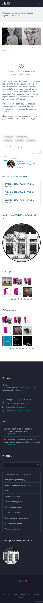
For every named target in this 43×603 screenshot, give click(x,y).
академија (8, 137)
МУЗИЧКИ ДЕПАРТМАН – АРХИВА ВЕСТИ (19, 201)
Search (38, 464)
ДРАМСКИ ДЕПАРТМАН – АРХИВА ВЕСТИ (19, 185)
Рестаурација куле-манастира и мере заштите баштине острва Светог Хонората (22, 440)
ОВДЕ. (33, 119)
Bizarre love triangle (13, 523)
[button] (33, 152)
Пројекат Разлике (12, 512)
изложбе (8, 140)
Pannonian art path (13, 507)
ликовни (19, 140)
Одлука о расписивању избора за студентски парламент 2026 (18, 430)
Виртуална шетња (12, 496)
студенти (31, 140)
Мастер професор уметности (17, 485)
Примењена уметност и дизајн (18, 474)
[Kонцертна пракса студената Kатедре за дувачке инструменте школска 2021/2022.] (11, 164)
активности (22, 137)
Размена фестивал (13, 529)
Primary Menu (38, 3)
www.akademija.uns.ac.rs (20, 411)
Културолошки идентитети (16, 518)
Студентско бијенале (14, 502)
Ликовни (6, 50)
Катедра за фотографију (15, 480)
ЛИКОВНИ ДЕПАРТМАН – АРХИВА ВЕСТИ (19, 193)
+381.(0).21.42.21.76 (22, 400)
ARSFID (8, 491)
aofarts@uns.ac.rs (18, 407)
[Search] (21, 464)
